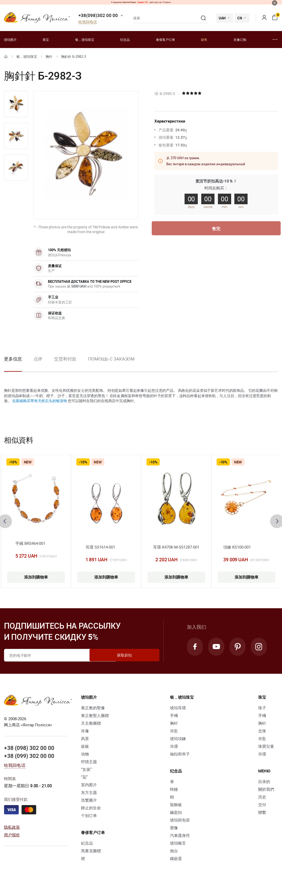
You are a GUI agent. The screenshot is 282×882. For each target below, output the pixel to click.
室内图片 (89, 784)
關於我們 (266, 789)
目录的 (264, 781)
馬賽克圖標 (91, 850)
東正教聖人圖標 (95, 715)
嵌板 (85, 746)
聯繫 (262, 812)
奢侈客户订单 (165, 39)
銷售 (204, 39)
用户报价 (12, 834)
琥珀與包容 (180, 820)
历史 (262, 797)
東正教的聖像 (93, 707)
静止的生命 (91, 807)
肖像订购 (240, 39)
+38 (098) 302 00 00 (29, 747)
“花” (84, 777)
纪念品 (125, 39)
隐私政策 (12, 827)
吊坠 (174, 730)
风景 (85, 738)
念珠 (262, 730)
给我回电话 (87, 22)
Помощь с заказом (111, 359)
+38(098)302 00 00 (98, 15)
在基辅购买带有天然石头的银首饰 (39, 400)
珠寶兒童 (266, 746)
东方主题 (89, 792)
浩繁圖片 (89, 800)
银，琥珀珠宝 (84, 39)
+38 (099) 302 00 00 (29, 755)
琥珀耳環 (178, 707)
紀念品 (87, 843)
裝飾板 (176, 804)
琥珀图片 (10, 39)
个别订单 (89, 815)
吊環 (174, 746)
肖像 (85, 730)
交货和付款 (65, 359)
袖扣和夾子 (180, 754)
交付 (262, 804)
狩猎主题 (89, 761)
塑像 (174, 827)
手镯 (174, 715)
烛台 (174, 850)
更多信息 (13, 359)
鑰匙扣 (176, 812)
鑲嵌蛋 (176, 858)
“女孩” (86, 769)
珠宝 (46, 39)
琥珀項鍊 (178, 738)
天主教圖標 (91, 723)
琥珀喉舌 (178, 843)
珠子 (262, 707)
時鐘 (174, 789)
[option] (16, 104)
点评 (38, 359)
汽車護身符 (180, 835)
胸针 (49, 56)
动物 (85, 754)
